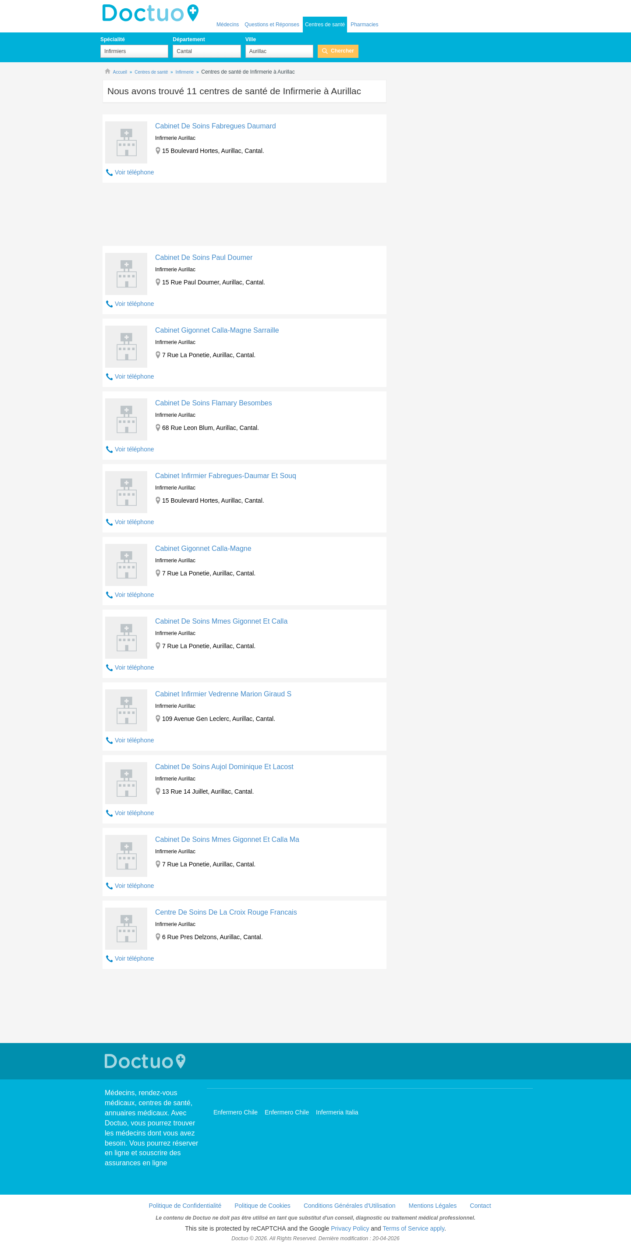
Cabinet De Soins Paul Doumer (203, 257)
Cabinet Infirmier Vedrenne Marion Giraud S (223, 694)
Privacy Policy (350, 1228)
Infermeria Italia (337, 1112)
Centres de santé (325, 24)
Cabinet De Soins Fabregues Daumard (215, 126)
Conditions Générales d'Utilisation (350, 1205)
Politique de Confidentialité (185, 1205)
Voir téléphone (134, 172)
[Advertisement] (244, 216)
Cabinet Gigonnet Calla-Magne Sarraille (217, 330)
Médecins (227, 24)
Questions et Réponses (272, 24)
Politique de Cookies (262, 1205)
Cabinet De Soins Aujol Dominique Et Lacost (224, 766)
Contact (480, 1205)
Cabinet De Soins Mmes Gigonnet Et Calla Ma (227, 839)
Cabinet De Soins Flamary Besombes (213, 403)
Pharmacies (364, 24)
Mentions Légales (433, 1205)
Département (189, 39)
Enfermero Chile (235, 1112)
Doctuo (153, 13)
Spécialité (112, 39)
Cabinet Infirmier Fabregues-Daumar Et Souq (225, 475)
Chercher (342, 51)
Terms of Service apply (413, 1228)
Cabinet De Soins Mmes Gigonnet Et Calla (221, 621)
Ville (250, 39)
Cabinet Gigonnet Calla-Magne (203, 548)
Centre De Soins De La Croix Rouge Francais (226, 912)
